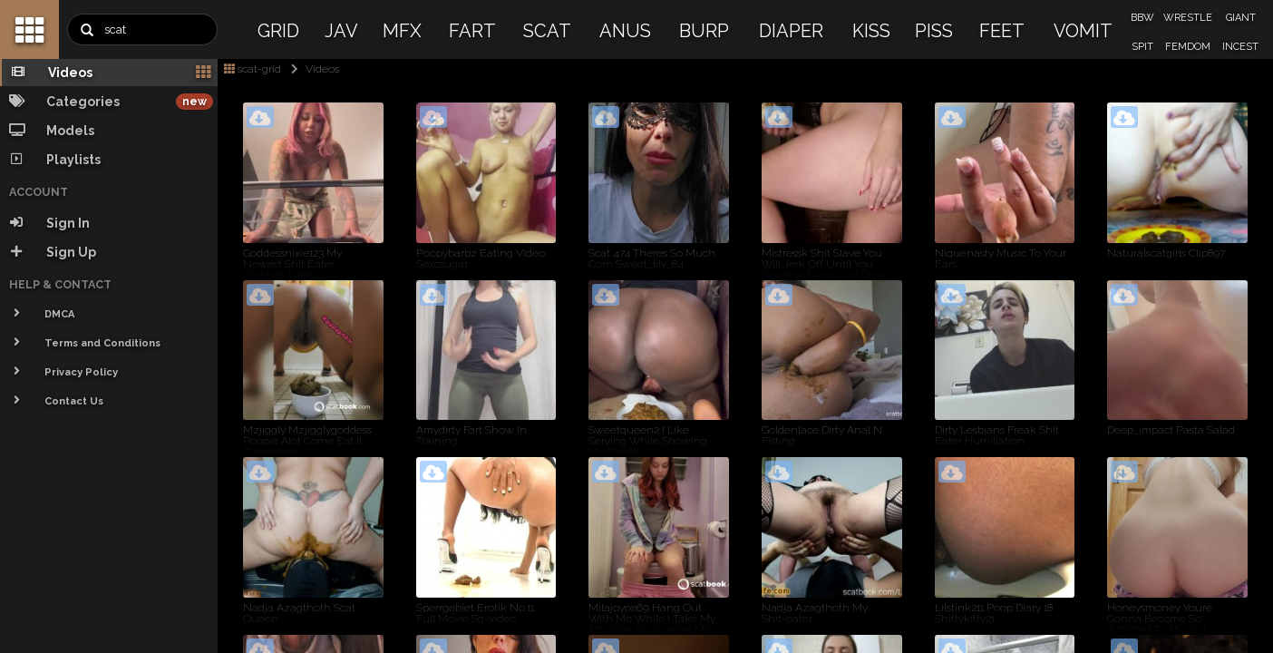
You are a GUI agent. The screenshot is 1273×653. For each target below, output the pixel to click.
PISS (934, 31)
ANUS (625, 31)
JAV (341, 31)
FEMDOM (1187, 47)
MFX (402, 31)
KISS (871, 31)
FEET (1002, 31)
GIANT (1241, 18)
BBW (1142, 18)
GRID (278, 31)
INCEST (1240, 47)
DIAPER (791, 31)
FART (472, 31)
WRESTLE (1187, 18)
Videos (311, 69)
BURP (704, 31)
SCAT (547, 31)
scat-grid (252, 69)
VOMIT (1083, 31)
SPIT (1142, 47)
